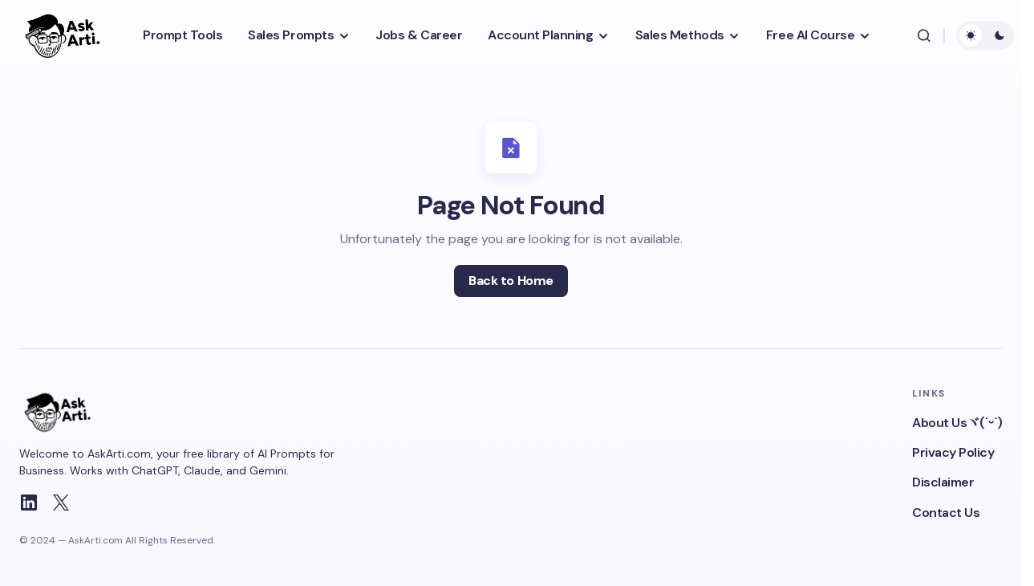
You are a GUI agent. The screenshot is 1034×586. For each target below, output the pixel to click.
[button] (924, 35)
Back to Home (510, 280)
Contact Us (945, 512)
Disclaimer (943, 482)
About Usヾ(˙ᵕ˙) (957, 422)
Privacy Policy (953, 452)
